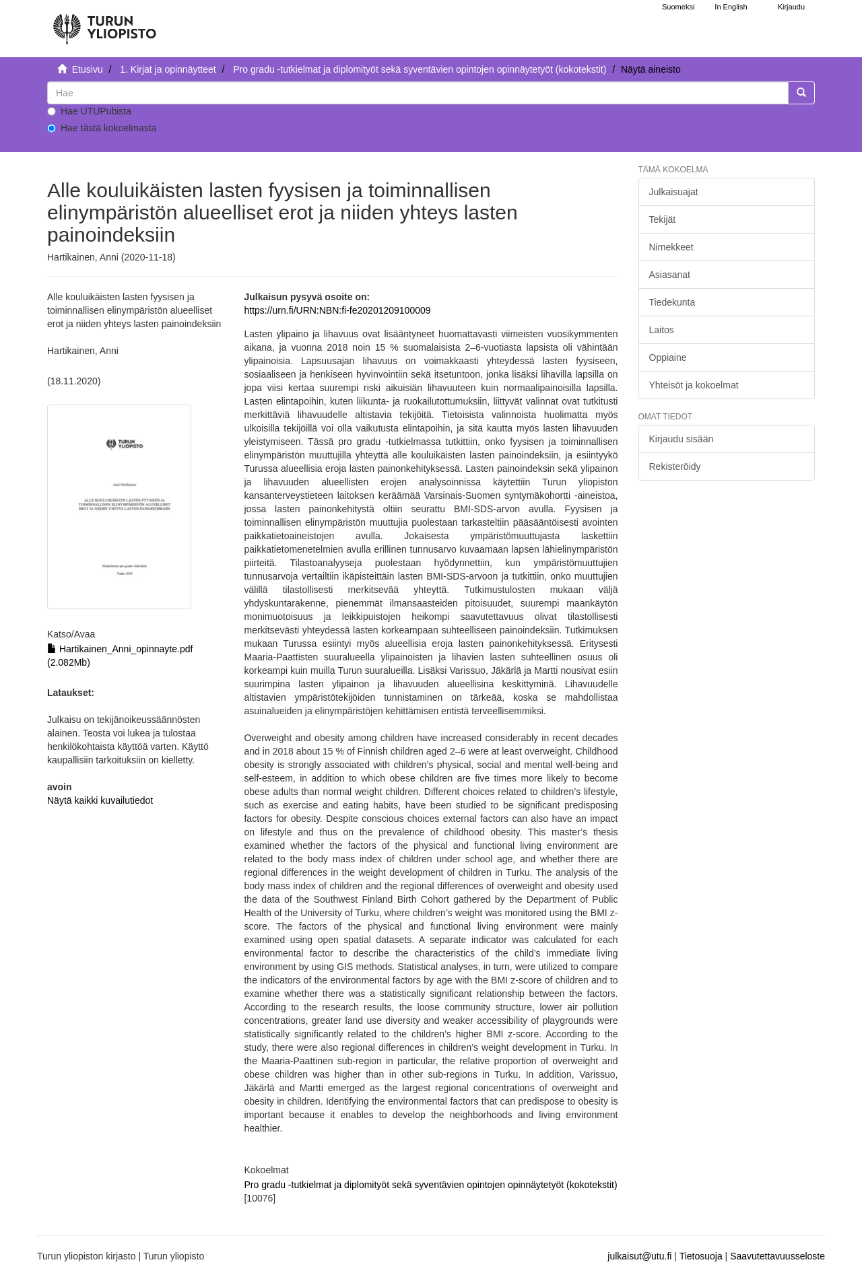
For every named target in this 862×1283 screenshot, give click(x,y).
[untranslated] (418, 92)
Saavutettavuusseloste (777, 1256)
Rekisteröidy (675, 466)
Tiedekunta (672, 302)
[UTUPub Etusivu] (104, 23)
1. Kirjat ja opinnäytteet (168, 69)
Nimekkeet (671, 247)
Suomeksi (678, 7)
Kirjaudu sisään (681, 439)
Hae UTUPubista (89, 111)
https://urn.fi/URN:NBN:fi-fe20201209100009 (337, 310)
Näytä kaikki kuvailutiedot (100, 800)
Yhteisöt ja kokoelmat (694, 385)
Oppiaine (668, 357)
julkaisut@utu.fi (639, 1256)
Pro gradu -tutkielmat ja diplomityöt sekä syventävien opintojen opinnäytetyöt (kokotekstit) (419, 69)
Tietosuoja (701, 1256)
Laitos (661, 329)
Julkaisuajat (673, 191)
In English (731, 7)
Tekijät (662, 219)
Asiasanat (669, 274)
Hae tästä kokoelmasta (101, 128)
